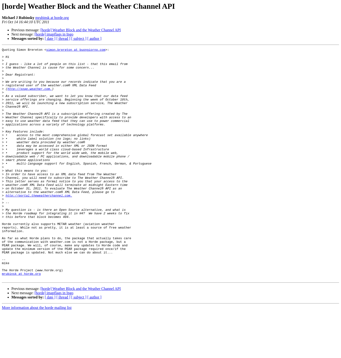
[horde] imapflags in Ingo (54, 34)
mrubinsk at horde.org (52, 18)
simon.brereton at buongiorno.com (75, 50)
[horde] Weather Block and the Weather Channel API (80, 30)
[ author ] (94, 39)
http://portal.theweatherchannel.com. (39, 225)
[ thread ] (63, 39)
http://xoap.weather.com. (29, 97)
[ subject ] (78, 39)
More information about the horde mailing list (37, 354)
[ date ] (50, 39)
